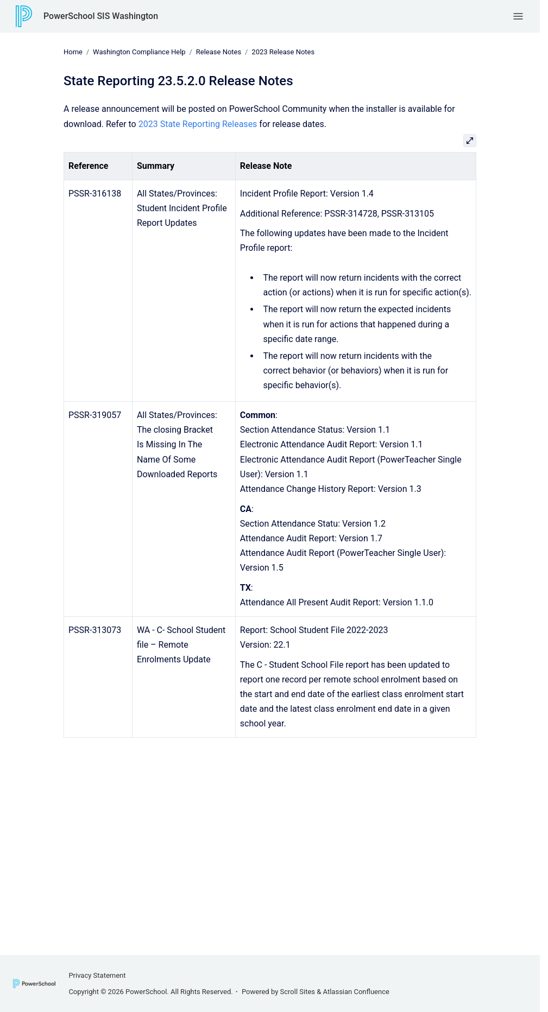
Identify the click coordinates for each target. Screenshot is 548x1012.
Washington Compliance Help (139, 52)
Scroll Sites (298, 992)
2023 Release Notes (282, 52)
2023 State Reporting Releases (197, 123)
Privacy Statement (96, 975)
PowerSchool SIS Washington (100, 16)
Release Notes (218, 52)
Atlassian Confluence (356, 992)
